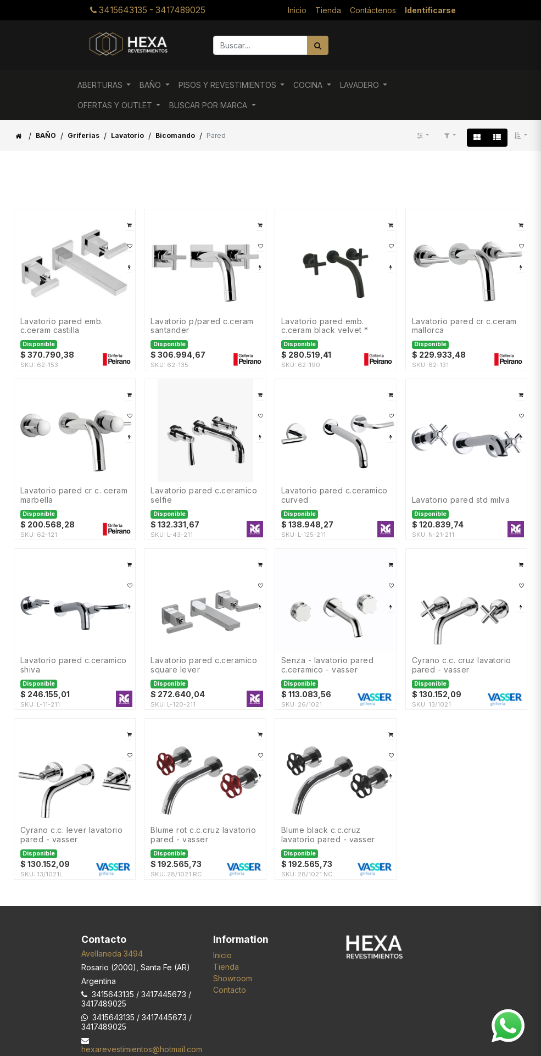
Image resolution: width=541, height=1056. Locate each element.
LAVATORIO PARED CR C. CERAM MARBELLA (74, 495)
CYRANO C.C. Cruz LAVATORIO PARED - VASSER (461, 665)
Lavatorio (127, 135)
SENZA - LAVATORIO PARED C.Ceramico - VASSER (327, 665)
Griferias (83, 135)
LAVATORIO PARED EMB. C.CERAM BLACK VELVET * (325, 326)
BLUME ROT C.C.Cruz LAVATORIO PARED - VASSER (203, 835)
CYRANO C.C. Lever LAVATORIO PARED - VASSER (71, 835)
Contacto (229, 989)
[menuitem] (297, 10)
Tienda (226, 966)
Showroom (232, 978)
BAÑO (46, 135)
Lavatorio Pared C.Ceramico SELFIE (203, 495)
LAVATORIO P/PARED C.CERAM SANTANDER (202, 326)
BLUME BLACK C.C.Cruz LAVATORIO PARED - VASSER (328, 835)
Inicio (222, 955)
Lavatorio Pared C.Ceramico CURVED (334, 495)
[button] (520, 135)
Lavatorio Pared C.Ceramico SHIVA (73, 665)
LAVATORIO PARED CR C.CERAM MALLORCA (464, 326)
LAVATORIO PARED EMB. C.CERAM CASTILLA (61, 326)
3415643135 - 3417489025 (147, 10)
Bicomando (175, 135)
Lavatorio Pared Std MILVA (461, 500)
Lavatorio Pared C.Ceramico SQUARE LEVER (203, 665)
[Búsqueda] (317, 45)
